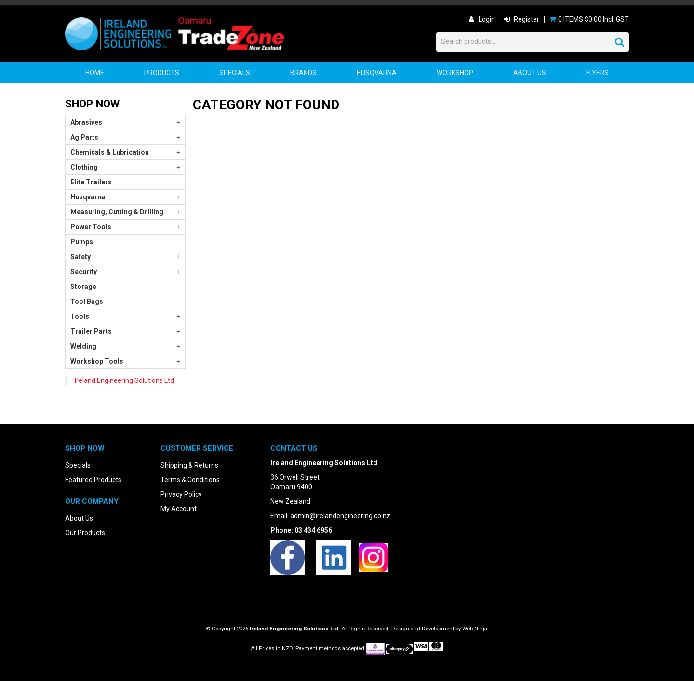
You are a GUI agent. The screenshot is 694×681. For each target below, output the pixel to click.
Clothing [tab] (84, 167)
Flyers (597, 73)
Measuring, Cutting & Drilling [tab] (116, 212)
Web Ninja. (475, 629)
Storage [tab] (83, 286)
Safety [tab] (80, 257)
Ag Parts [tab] (84, 137)
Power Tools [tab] (90, 227)
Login (487, 19)
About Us (529, 73)
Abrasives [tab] (86, 122)
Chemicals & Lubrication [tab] (109, 152)
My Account (178, 508)
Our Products (85, 533)
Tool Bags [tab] (86, 301)
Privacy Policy (181, 494)
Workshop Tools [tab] (96, 361)
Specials (234, 73)
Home (94, 73)
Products (161, 73)
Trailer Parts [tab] (91, 331)
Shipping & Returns (189, 465)
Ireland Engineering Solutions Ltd (124, 380)
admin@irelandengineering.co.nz (340, 516)
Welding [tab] (83, 346)
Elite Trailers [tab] (91, 182)
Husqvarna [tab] (87, 197)
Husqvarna (377, 73)
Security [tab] (83, 271)
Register (526, 19)
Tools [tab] (79, 316)
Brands (303, 73)
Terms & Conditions (190, 480)
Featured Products (93, 480)
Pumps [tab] (81, 242)
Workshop (455, 73)
